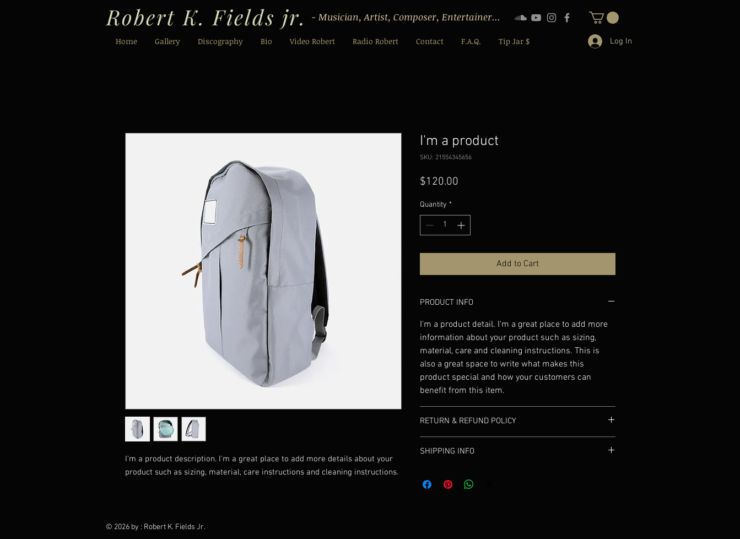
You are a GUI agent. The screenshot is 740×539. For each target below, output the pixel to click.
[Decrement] (428, 225)
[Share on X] (489, 484)
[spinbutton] (445, 225)
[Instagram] (551, 18)
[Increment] (462, 225)
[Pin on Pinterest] (448, 484)
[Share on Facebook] (427, 484)
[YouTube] (536, 18)
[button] (604, 18)
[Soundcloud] (521, 18)
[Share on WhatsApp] (469, 484)
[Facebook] (567, 18)
